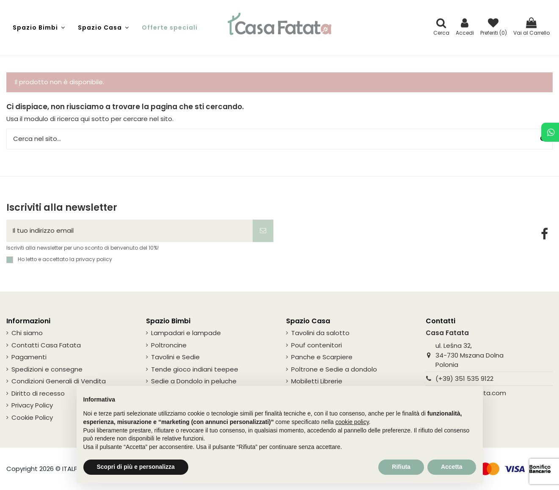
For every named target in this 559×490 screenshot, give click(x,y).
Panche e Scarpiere (321, 356)
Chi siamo (27, 332)
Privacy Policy (32, 405)
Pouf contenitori (316, 345)
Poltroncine (169, 345)
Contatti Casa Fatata (46, 345)
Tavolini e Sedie (175, 356)
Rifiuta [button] (401, 466)
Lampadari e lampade (186, 332)
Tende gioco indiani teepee (194, 369)
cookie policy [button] (352, 421)
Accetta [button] (452, 466)
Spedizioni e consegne (47, 369)
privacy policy (94, 259)
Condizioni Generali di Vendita (58, 381)
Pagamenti (29, 356)
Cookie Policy (32, 417)
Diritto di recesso (38, 393)
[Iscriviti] (263, 231)
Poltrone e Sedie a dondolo (334, 369)
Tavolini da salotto (320, 332)
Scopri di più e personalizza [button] (136, 466)
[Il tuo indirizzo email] (129, 231)
